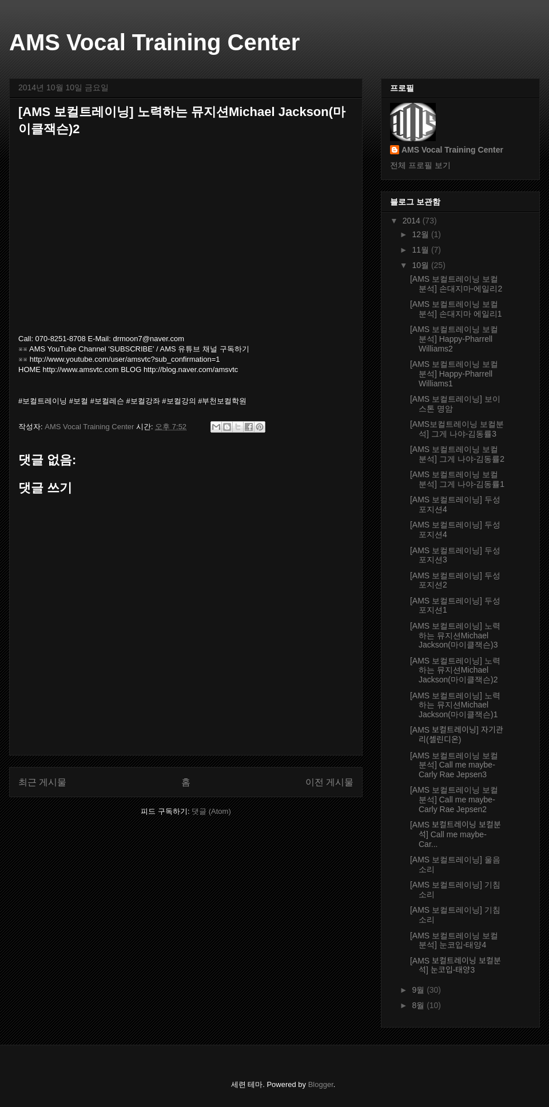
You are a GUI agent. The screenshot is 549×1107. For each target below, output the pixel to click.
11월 (421, 249)
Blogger (320, 1084)
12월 (421, 234)
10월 (421, 265)
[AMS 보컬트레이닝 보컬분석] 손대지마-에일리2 (456, 283)
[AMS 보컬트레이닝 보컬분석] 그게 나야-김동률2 (457, 454)
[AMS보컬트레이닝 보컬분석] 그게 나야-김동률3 (457, 428)
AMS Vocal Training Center (154, 42)
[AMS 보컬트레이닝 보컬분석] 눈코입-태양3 (455, 965)
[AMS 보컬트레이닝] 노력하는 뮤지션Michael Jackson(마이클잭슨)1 (455, 705)
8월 (419, 1005)
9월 (419, 989)
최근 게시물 (42, 782)
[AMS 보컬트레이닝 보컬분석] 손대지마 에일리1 (456, 308)
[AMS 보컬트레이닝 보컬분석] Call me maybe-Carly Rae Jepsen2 (454, 799)
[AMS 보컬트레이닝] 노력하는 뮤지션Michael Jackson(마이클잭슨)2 (455, 670)
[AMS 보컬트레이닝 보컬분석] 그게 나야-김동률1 (457, 479)
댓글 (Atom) (211, 811)
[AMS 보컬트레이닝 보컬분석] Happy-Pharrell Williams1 (454, 373)
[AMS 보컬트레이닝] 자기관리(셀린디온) (456, 734)
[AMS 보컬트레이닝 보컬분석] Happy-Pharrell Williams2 (454, 339)
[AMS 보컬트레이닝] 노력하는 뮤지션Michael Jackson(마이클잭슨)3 (455, 635)
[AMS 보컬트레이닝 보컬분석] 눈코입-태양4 (454, 940)
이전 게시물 (329, 782)
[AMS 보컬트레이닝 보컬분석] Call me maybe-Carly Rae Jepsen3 (454, 765)
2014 (413, 220)
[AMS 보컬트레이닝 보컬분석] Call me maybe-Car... (455, 834)
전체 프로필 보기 (420, 165)
